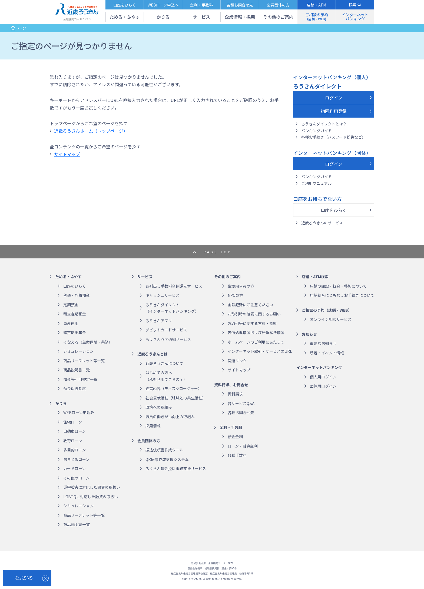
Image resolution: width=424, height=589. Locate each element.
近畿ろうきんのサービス (322, 222)
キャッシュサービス (162, 295)
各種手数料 (237, 455)
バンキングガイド (316, 130)
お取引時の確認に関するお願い (254, 314)
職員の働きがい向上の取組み (170, 416)
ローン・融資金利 (243, 446)
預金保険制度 (74, 388)
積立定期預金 (74, 314)
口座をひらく (334, 210)
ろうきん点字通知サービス (168, 339)
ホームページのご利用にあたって (256, 342)
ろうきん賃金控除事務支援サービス (175, 468)
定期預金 (70, 304)
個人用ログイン (323, 377)
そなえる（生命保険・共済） (87, 342)
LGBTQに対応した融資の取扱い (90, 496)
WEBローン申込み (78, 412)
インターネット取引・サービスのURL (260, 351)
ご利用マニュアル (316, 183)
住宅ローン (72, 422)
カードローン (74, 468)
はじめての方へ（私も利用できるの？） (166, 376)
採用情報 (153, 425)
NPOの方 (235, 295)
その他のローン (76, 478)
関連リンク (237, 360)
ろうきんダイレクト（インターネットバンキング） (172, 308)
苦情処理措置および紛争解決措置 (256, 332)
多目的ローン (74, 449)
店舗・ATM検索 (315, 276)
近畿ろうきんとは (152, 354)
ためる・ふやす (68, 276)
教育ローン (72, 440)
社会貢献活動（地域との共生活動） (175, 398)
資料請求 (235, 394)
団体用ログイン (323, 386)
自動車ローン (74, 431)
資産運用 (70, 323)
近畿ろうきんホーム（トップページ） (91, 131)
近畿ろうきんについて (164, 363)
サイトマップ (67, 154)
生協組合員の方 (241, 286)
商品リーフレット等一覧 (84, 360)
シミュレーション (78, 351)
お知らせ (309, 334)
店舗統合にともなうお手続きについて (342, 295)
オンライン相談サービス (331, 319)
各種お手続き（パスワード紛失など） (333, 137)
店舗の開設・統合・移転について (338, 286)
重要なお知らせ (323, 343)
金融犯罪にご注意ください (250, 304)
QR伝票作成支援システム (167, 459)
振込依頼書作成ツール (164, 449)
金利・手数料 (231, 427)
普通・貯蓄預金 (76, 295)
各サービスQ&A (241, 403)
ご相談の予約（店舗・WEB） (327, 310)
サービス (145, 276)
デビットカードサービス (166, 329)
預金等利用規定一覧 (80, 379)
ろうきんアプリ (158, 320)
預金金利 (235, 436)
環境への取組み (158, 407)
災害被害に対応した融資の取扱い (91, 487)
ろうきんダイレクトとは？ (324, 124)
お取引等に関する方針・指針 (252, 323)
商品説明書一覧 (76, 369)
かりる (61, 403)
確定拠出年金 (74, 332)
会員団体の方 (148, 440)
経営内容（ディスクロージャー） (173, 388)
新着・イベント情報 (327, 352)
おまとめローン (76, 459)
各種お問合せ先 (241, 412)
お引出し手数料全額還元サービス (173, 286)
